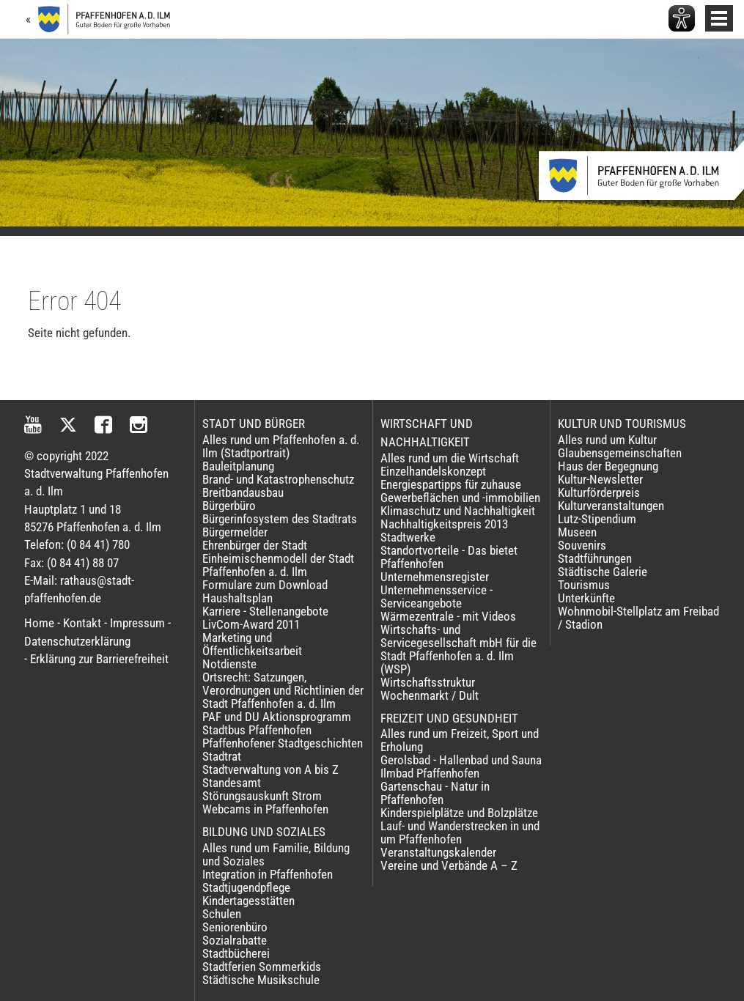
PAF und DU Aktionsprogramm (276, 716)
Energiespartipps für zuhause (450, 484)
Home (39, 623)
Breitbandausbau (243, 492)
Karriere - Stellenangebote (265, 611)
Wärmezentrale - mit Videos (448, 616)
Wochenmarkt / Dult (429, 695)
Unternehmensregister (434, 576)
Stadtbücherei (236, 953)
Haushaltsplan (237, 598)
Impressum (137, 623)
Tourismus (584, 584)
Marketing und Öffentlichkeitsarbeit (252, 644)
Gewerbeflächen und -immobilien (460, 497)
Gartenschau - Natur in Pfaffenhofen (435, 793)
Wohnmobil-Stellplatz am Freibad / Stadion (638, 618)
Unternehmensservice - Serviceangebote (436, 596)
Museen (577, 532)
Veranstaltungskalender (438, 852)
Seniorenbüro (235, 927)
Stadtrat (221, 756)
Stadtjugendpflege (246, 887)
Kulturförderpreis (599, 492)
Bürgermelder (235, 532)
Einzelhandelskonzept (433, 471)
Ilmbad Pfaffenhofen (429, 773)
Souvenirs (582, 545)
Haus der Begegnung (608, 466)
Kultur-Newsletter (600, 479)
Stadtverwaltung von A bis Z (270, 769)
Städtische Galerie (602, 571)
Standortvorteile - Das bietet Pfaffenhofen (449, 557)
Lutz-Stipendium (597, 518)
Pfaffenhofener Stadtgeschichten (282, 743)
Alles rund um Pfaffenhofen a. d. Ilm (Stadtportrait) (280, 446)
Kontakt (82, 623)
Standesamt (231, 782)
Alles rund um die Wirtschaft (449, 458)
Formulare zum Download (265, 584)
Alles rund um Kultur (607, 439)
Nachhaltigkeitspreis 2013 (444, 524)
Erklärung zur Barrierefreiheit (99, 658)
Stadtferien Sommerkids (261, 966)
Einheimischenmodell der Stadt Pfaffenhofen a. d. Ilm (278, 565)
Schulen (221, 913)
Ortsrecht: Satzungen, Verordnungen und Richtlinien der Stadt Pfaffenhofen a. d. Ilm (283, 690)
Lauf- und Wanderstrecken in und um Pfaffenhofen (459, 832)
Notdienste (229, 664)
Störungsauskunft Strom (262, 795)
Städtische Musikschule (261, 979)
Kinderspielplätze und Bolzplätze (459, 812)
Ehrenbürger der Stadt (254, 545)
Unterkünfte (586, 598)
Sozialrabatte (234, 940)
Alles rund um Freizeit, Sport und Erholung (459, 740)
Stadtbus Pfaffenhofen (257, 729)
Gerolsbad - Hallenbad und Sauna (461, 760)
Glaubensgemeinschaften (620, 452)
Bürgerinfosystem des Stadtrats (279, 518)
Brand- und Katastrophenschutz (278, 479)
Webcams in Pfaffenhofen (265, 809)
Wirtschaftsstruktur (427, 682)
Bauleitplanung (238, 466)
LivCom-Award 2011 (251, 624)
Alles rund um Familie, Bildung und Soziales (276, 854)
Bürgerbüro (229, 505)
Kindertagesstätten (248, 900)
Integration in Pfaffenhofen (267, 874)
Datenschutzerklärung (77, 641)
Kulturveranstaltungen (611, 505)
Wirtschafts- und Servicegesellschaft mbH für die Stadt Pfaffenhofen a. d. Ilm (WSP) (458, 649)
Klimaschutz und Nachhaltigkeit (457, 510)
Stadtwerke (407, 537)
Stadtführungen (595, 558)
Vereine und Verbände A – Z (449, 865)
